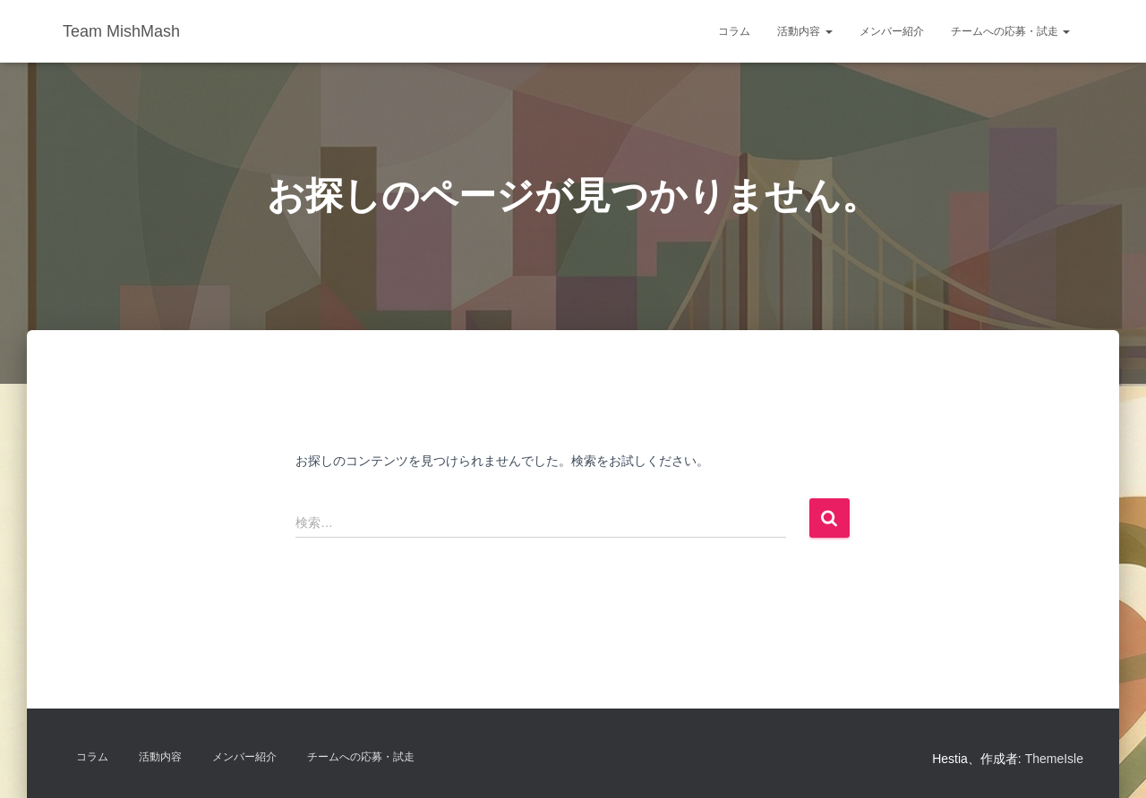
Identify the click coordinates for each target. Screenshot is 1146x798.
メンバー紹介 (892, 31)
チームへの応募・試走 (1010, 31)
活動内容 (804, 31)
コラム (734, 31)
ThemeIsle (1054, 758)
